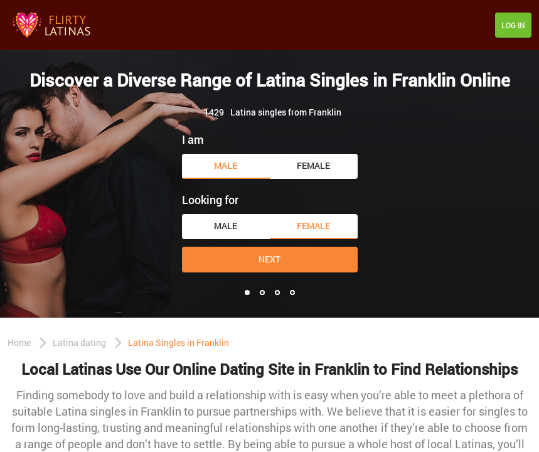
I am (193, 139)
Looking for (210, 199)
